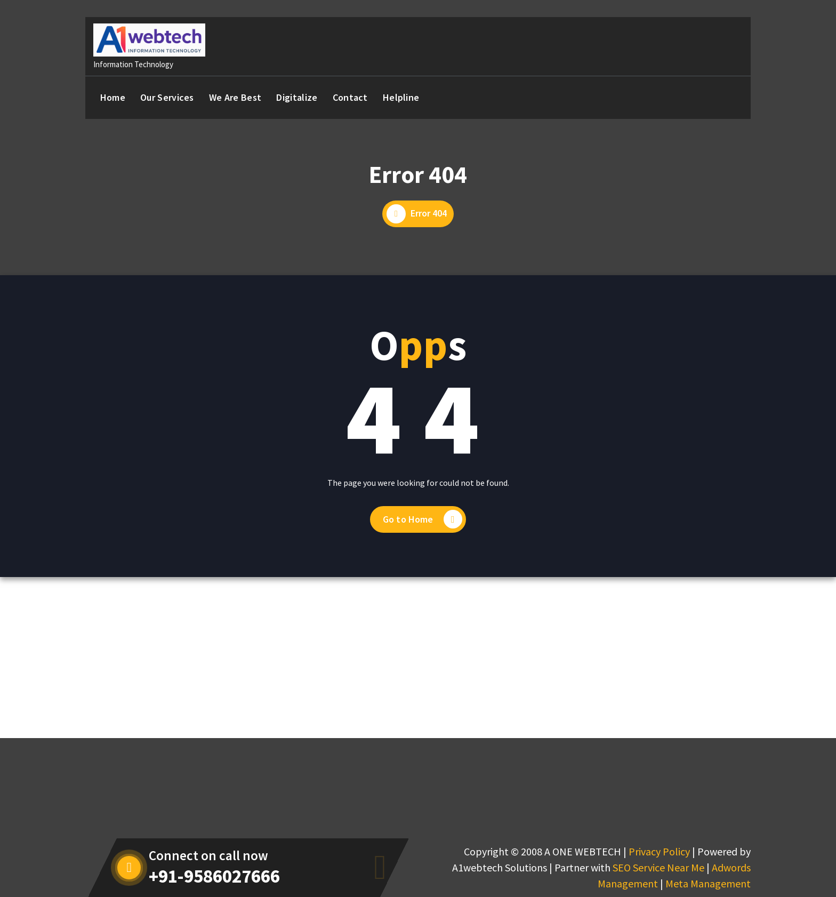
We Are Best (235, 97)
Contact (350, 97)
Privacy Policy (659, 851)
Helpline (401, 97)
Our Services (167, 97)
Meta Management (708, 883)
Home (112, 97)
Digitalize (296, 97)
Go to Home (423, 519)
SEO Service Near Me (658, 867)
